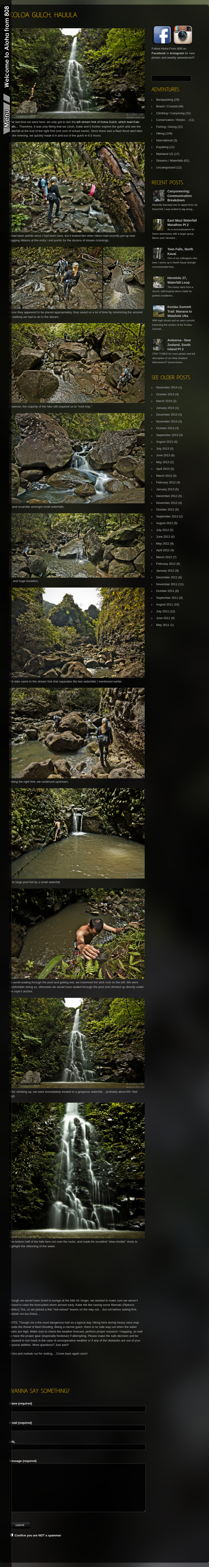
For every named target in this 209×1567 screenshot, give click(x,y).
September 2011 (167, 597)
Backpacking (164, 99)
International (164, 140)
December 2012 (167, 496)
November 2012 (167, 503)
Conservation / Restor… (172, 120)
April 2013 (163, 469)
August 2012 (164, 523)
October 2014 (165, 394)
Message (23, 1461)
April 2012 (163, 550)
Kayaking (162, 147)
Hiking (160, 133)
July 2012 (162, 530)
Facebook (159, 53)
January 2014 (165, 408)
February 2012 (166, 563)
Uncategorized (165, 167)
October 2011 (165, 591)
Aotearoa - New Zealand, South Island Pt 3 (179, 344)
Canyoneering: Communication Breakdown (179, 195)
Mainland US (164, 154)
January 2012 (165, 570)
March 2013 (164, 475)
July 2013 (162, 448)
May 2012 (162, 543)
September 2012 (167, 516)
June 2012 (163, 536)
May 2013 (162, 462)
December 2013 (167, 414)
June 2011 (163, 618)
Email (20, 1422)
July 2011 (162, 611)
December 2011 (167, 577)
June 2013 (163, 455)
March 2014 (164, 401)
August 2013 (164, 441)
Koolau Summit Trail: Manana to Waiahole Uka (179, 311)
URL (12, 1442)
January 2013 (165, 489)
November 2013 (167, 421)
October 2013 (165, 428)
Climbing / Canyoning (170, 113)
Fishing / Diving (166, 126)
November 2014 (167, 387)
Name (20, 1403)
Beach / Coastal (166, 106)
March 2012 (164, 557)
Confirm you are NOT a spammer (35, 1535)
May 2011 (162, 625)
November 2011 (167, 584)
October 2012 (165, 509)
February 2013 (166, 482)
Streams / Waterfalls (169, 160)
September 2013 (167, 435)
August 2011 (164, 604)
